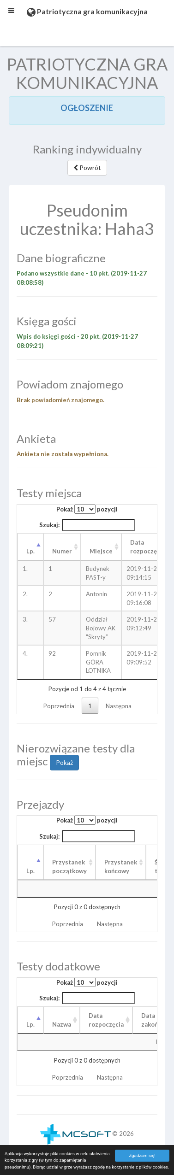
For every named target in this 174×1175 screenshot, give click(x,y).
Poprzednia (58, 706)
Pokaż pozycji (87, 509)
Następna (119, 706)
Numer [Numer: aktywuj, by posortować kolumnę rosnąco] (62, 551)
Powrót (87, 167)
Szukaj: (87, 525)
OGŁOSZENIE (86, 108)
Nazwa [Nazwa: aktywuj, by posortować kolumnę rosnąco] (61, 1024)
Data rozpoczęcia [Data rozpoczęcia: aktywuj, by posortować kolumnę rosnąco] (147, 547)
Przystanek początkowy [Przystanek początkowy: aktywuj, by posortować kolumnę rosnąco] (69, 866)
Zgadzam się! (142, 1155)
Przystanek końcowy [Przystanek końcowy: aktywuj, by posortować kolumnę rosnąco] (120, 866)
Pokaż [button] (64, 762)
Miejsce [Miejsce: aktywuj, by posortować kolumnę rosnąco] (101, 551)
